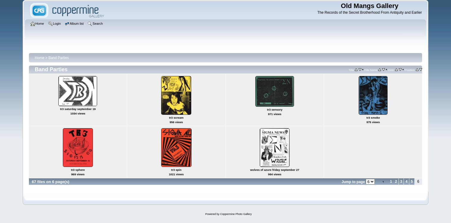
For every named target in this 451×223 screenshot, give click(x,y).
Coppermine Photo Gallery (236, 214)
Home (39, 58)
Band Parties (58, 58)
